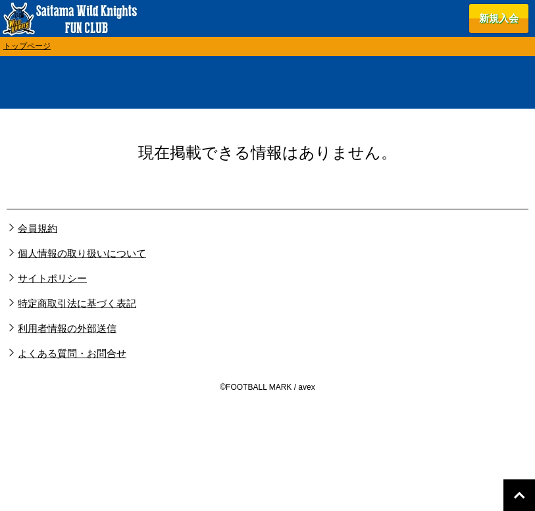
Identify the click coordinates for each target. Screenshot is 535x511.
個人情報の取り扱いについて (82, 253)
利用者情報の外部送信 (67, 328)
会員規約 (37, 228)
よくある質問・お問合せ (72, 353)
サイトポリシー (52, 278)
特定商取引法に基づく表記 (77, 303)
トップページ (27, 46)
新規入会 (499, 18)
